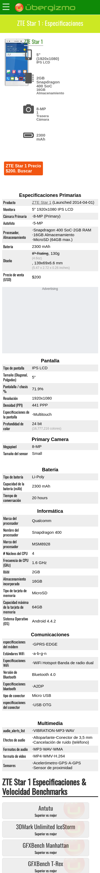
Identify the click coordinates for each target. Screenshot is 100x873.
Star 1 (37, 41)
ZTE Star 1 (41, 202)
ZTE (27, 41)
